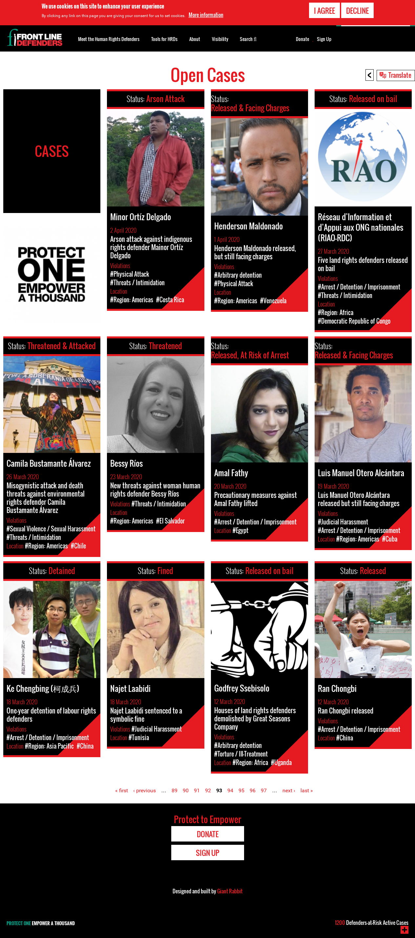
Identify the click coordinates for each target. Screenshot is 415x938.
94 (230, 790)
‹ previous (144, 790)
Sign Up (324, 39)
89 (174, 790)
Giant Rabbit (229, 891)
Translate (399, 74)
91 (197, 790)
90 (186, 790)
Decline (357, 10)
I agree (324, 10)
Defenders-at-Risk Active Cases (371, 923)
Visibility (220, 38)
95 (241, 790)
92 (208, 790)
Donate (302, 39)
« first (121, 790)
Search (248, 38)
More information (206, 15)
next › (288, 790)
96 (253, 790)
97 (264, 790)
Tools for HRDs (164, 38)
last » (307, 790)
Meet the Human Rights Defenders (108, 38)
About (194, 38)
